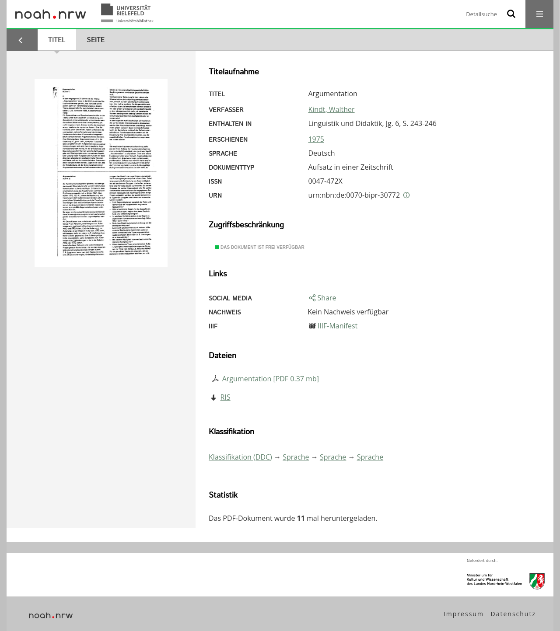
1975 (316, 139)
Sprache (296, 457)
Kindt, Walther (331, 109)
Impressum (464, 614)
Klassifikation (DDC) (240, 457)
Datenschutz (513, 614)
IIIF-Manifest (338, 326)
